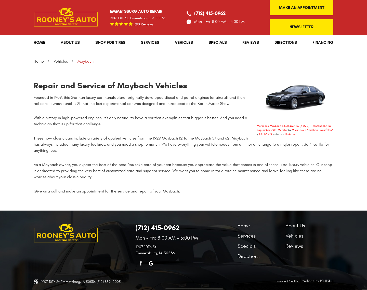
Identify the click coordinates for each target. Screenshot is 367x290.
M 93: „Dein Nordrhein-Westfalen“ (312, 130)
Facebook (141, 263)
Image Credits (288, 281)
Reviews (250, 42)
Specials (217, 42)
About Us (70, 42)
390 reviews (143, 24)
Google (151, 263)
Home (39, 42)
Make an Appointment (301, 7)
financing (322, 42)
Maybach (85, 61)
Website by (317, 281)
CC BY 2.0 (265, 134)
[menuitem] (39, 42)
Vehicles (184, 42)
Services (150, 42)
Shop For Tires (110, 42)
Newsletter (301, 26)
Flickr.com (291, 134)
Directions (285, 42)
